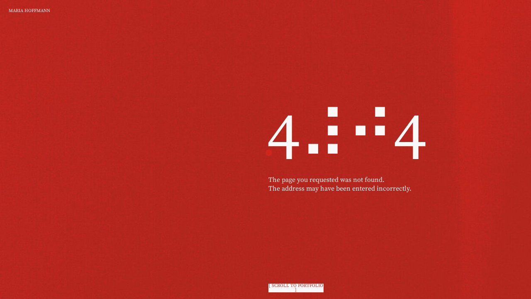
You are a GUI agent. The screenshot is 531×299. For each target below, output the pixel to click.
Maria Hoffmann (29, 11)
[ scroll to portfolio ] (296, 288)
